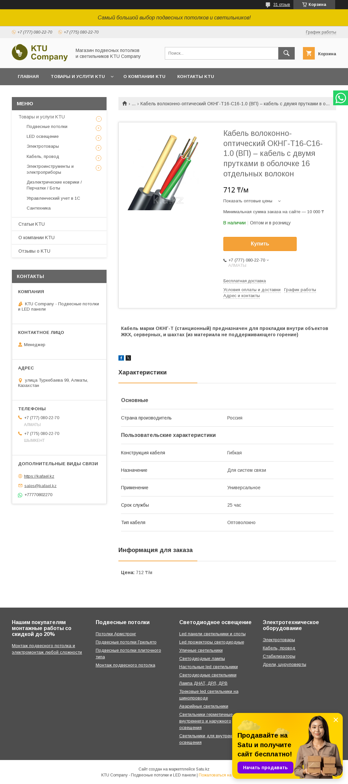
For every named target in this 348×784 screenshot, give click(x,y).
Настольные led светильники (208, 666)
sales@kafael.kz (40, 485)
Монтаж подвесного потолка (125, 665)
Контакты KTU (195, 76)
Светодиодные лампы (202, 658)
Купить (260, 243)
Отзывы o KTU (34, 251)
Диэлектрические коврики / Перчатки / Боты (54, 185)
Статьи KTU (31, 224)
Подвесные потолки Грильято (126, 642)
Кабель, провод (43, 156)
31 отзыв (281, 4)
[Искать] (286, 53)
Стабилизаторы (279, 656)
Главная (28, 76)
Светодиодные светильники (207, 674)
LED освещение (43, 136)
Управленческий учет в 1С (53, 198)
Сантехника (39, 208)
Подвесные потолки (47, 126)
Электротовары (43, 146)
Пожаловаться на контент (223, 775)
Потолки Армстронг (116, 633)
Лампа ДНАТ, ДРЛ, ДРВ (203, 683)
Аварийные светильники (203, 706)
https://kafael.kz (39, 476)
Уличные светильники (201, 650)
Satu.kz (203, 769)
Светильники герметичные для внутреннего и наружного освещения (210, 721)
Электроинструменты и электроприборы (50, 169)
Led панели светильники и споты (212, 633)
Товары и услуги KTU (78, 76)
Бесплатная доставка (244, 280)
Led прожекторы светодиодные (211, 642)
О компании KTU (144, 76)
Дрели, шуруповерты (284, 664)
